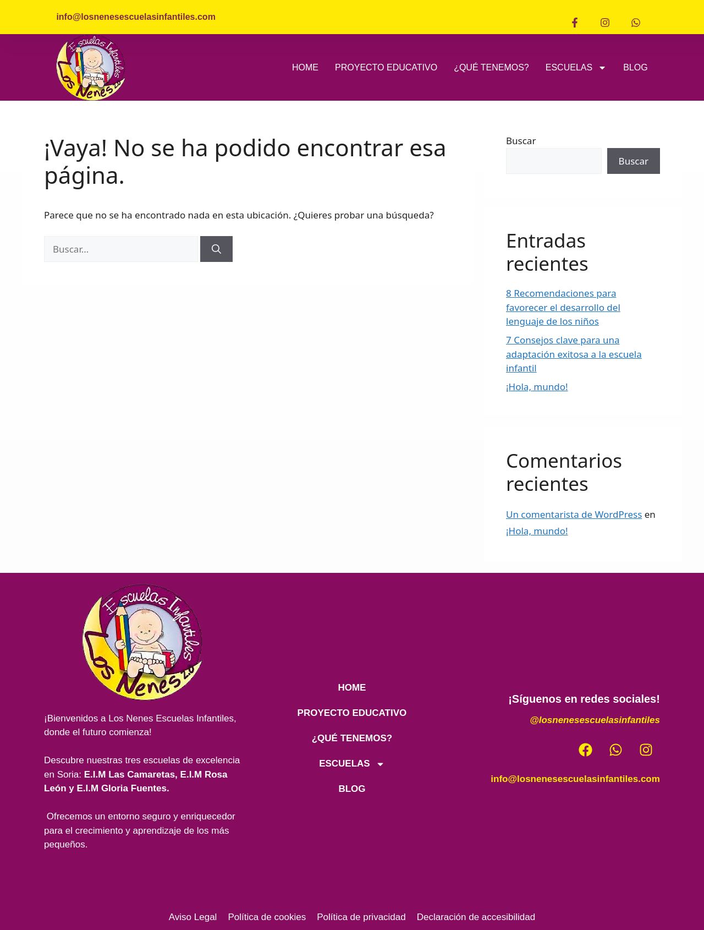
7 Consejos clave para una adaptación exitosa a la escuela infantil (574, 353)
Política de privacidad (361, 917)
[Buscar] (216, 249)
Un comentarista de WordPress (574, 514)
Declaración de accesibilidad (476, 917)
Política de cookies (267, 917)
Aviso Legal (193, 917)
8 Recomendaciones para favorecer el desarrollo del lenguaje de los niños (563, 307)
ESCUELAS (576, 68)
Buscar (521, 140)
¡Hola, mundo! (537, 386)
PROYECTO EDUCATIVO (386, 67)
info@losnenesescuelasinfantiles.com (575, 779)
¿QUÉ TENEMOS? (491, 67)
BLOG (635, 67)
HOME (305, 67)
